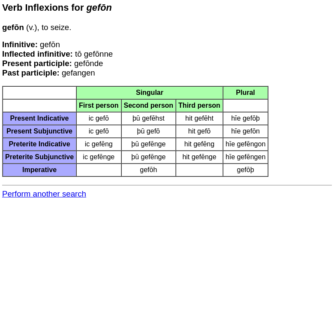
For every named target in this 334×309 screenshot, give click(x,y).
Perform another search (44, 193)
